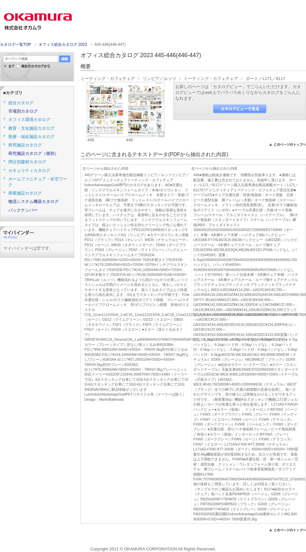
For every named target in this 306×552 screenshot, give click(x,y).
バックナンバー (23, 210)
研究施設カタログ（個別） (33, 153)
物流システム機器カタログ (33, 201)
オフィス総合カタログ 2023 (63, 44)
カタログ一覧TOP (15, 44)
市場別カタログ (23, 111)
